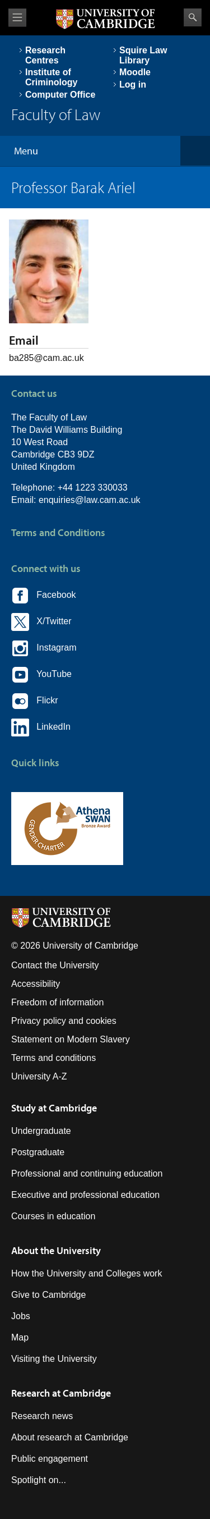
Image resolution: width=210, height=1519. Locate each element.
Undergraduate (41, 1131)
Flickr (34, 701)
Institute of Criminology (51, 77)
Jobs (20, 1316)
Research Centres (45, 55)
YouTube (41, 675)
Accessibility (35, 984)
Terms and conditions (53, 1058)
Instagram (43, 648)
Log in (132, 84)
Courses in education (53, 1216)
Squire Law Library (143, 55)
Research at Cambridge (61, 1393)
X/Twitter (41, 622)
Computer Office (60, 94)
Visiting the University (54, 1359)
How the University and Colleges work (86, 1273)
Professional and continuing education (86, 1173)
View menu (17, 17)
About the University (56, 1250)
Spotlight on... (38, 1480)
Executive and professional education (85, 1195)
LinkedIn (41, 727)
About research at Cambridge (69, 1437)
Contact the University (55, 965)
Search (193, 17)
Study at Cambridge (54, 1107)
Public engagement (49, 1458)
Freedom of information (57, 1002)
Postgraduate (37, 1152)
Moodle (135, 72)
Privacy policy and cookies (63, 1021)
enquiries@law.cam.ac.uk (90, 500)
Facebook (43, 596)
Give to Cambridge (48, 1295)
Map (20, 1337)
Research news (42, 1416)
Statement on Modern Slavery (70, 1039)
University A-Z (39, 1076)
